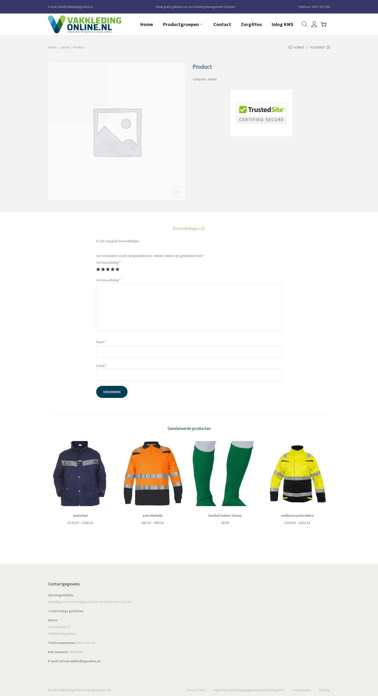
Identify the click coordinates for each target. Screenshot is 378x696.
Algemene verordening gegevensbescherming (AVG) (249, 690)
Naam (101, 342)
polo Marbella (152, 515)
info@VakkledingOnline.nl (75, 7)
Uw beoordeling (108, 262)
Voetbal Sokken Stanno (225, 515)
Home (52, 47)
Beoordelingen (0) (189, 228)
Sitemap (324, 690)
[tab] (189, 228)
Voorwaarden (301, 690)
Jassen (64, 47)
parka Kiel (80, 515)
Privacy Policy (196, 690)
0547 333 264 (321, 7)
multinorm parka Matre (297, 515)
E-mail (101, 365)
